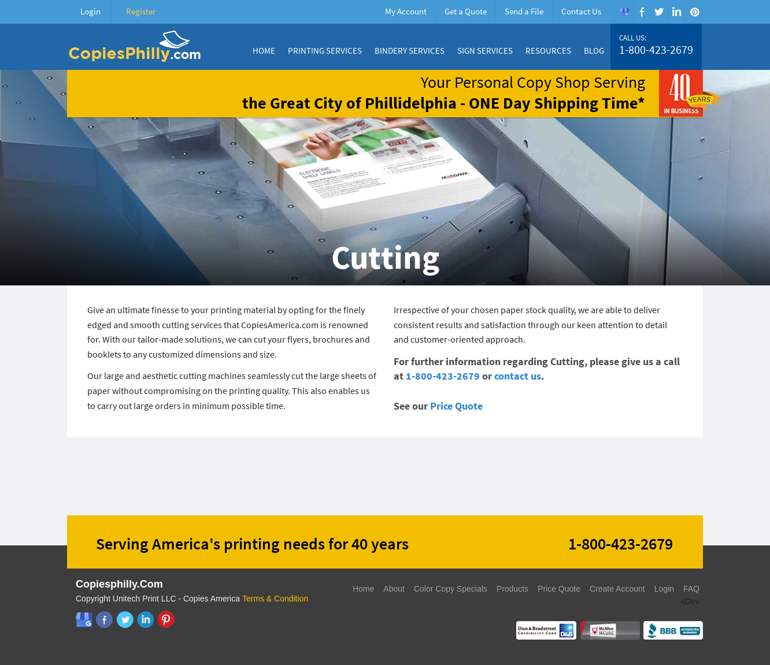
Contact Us (581, 11)
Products (512, 588)
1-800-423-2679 (656, 49)
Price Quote (456, 406)
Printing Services (325, 50)
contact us (517, 375)
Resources (548, 50)
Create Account (617, 588)
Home (264, 50)
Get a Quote (466, 11)
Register (141, 11)
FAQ (691, 588)
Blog (594, 50)
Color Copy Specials (450, 588)
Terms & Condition (275, 598)
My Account (406, 11)
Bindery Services (410, 50)
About (394, 588)
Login (90, 11)
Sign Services (485, 50)
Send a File (524, 11)
